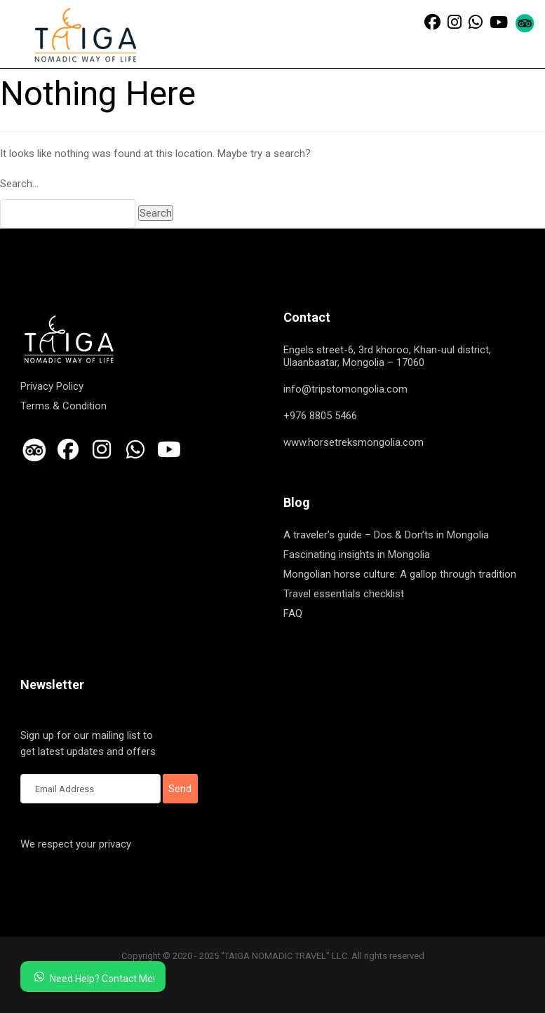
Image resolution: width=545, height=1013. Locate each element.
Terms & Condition (63, 406)
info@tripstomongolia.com (345, 389)
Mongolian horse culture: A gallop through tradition (399, 574)
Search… (19, 183)
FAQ (292, 613)
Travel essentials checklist (343, 593)
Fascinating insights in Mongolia (356, 554)
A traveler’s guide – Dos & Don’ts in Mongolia (386, 535)
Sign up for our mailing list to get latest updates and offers (90, 744)
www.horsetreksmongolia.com (353, 442)
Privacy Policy (51, 386)
